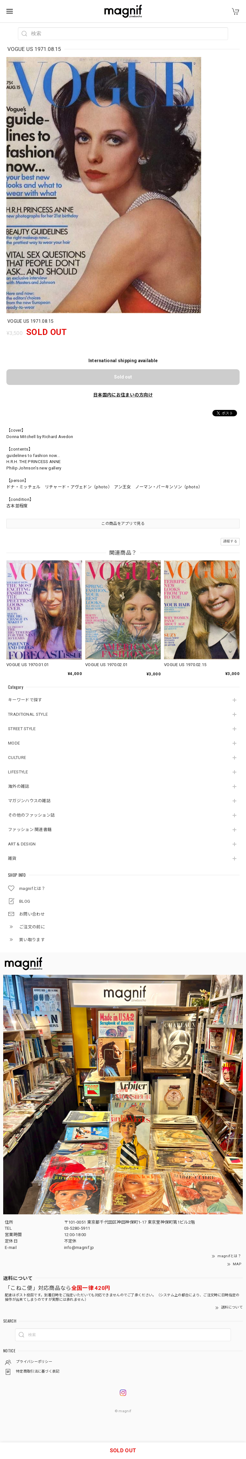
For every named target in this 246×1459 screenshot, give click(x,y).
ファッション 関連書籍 (30, 829)
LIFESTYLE (18, 772)
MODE (14, 743)
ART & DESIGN (22, 844)
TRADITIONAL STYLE (28, 714)
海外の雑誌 (18, 786)
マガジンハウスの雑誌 (29, 800)
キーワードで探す (25, 699)
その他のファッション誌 (31, 815)
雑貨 (12, 858)
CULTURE (17, 757)
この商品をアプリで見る (122, 523)
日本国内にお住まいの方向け (123, 394)
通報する (230, 541)
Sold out (123, 376)
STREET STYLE (22, 728)
